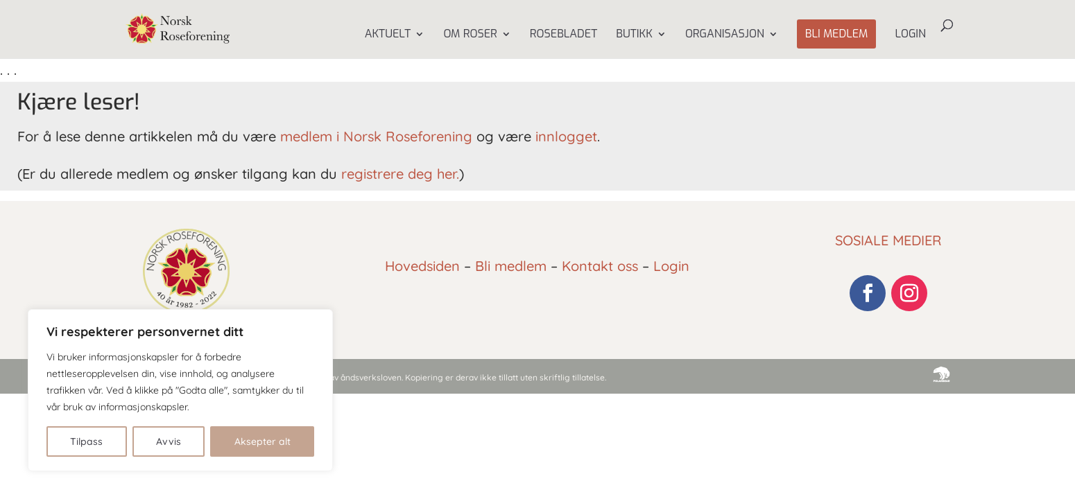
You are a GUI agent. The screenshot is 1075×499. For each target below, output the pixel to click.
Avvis (168, 441)
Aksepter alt (262, 441)
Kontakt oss (600, 265)
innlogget (566, 136)
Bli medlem (836, 33)
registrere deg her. (400, 173)
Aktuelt (388, 35)
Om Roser (470, 35)
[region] (180, 390)
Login (910, 35)
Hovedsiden (422, 265)
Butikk (634, 35)
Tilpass (86, 441)
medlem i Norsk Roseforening (376, 136)
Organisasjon (724, 35)
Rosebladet (563, 35)
